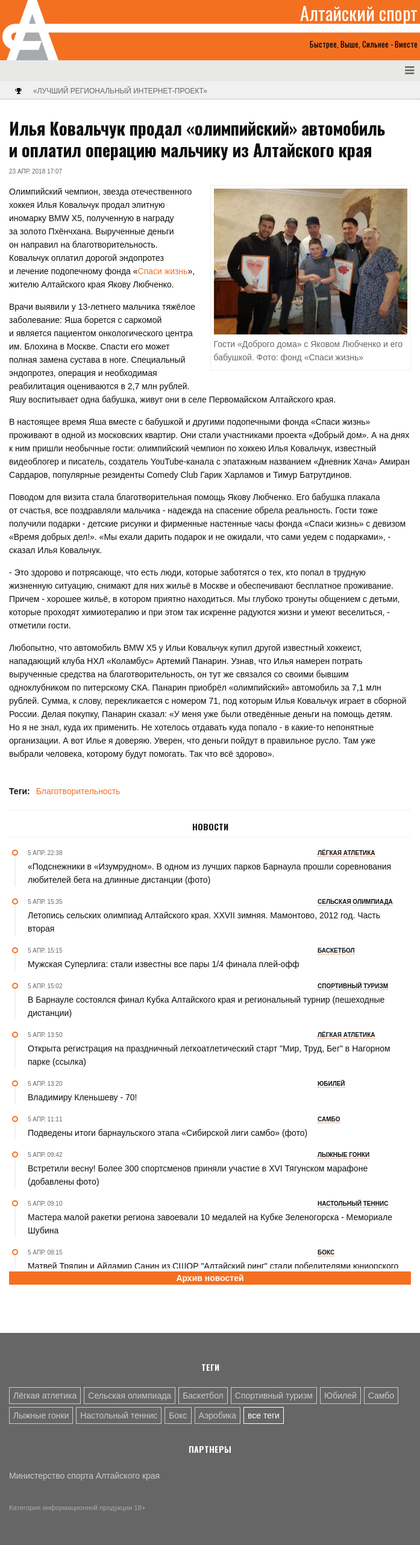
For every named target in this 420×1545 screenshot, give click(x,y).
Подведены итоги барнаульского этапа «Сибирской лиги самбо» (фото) (167, 1133)
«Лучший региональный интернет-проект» (120, 91)
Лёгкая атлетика (45, 1395)
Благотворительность (78, 791)
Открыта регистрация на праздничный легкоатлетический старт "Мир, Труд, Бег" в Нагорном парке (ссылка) (209, 1055)
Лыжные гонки (41, 1415)
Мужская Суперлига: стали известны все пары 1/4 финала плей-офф (163, 964)
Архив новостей (209, 1278)
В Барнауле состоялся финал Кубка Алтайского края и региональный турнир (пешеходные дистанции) (206, 1006)
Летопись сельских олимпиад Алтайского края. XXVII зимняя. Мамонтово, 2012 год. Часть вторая (204, 921)
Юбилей (340, 1395)
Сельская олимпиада (129, 1395)
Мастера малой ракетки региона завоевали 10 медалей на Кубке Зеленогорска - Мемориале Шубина (210, 1223)
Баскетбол (203, 1395)
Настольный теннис (118, 1415)
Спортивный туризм (274, 1395)
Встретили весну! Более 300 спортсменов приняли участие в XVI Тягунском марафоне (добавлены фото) (198, 1175)
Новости (210, 827)
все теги (264, 1415)
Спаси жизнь (163, 271)
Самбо (381, 1395)
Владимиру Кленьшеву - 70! (82, 1097)
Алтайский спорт (359, 13)
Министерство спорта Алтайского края (84, 1476)
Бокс (178, 1415)
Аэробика (217, 1415)
